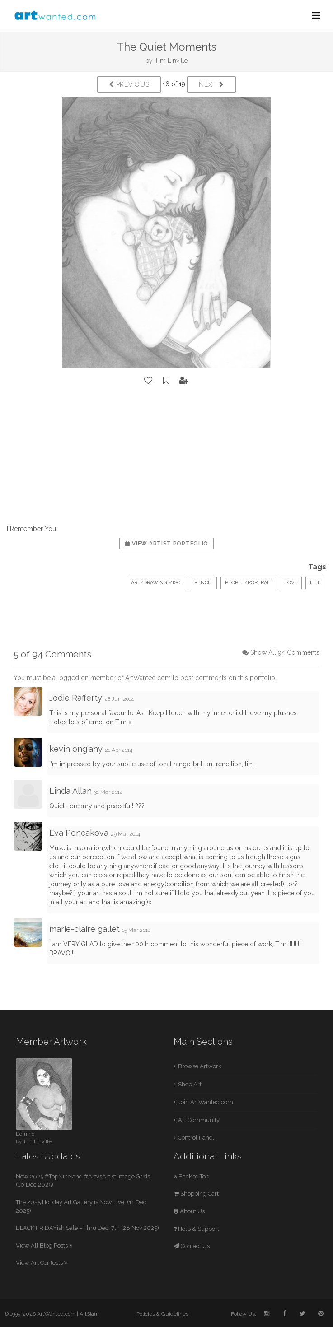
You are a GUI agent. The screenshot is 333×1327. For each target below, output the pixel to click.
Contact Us (192, 1246)
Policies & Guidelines (162, 1314)
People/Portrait (248, 583)
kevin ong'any (76, 749)
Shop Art (190, 1084)
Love (290, 583)
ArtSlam (89, 1314)
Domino (25, 1134)
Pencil (203, 583)
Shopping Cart (196, 1193)
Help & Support (196, 1228)
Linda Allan (70, 791)
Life (315, 583)
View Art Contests (41, 1262)
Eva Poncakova (78, 833)
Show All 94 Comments (284, 652)
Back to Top (191, 1176)
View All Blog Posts (44, 1245)
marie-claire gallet (84, 929)
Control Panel (196, 1137)
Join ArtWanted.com (205, 1102)
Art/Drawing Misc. (156, 583)
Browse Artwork (199, 1066)
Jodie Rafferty (75, 698)
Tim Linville (171, 60)
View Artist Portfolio (166, 543)
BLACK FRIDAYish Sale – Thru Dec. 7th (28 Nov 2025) (87, 1228)
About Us (189, 1211)
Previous (129, 84)
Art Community (199, 1120)
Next (211, 84)
